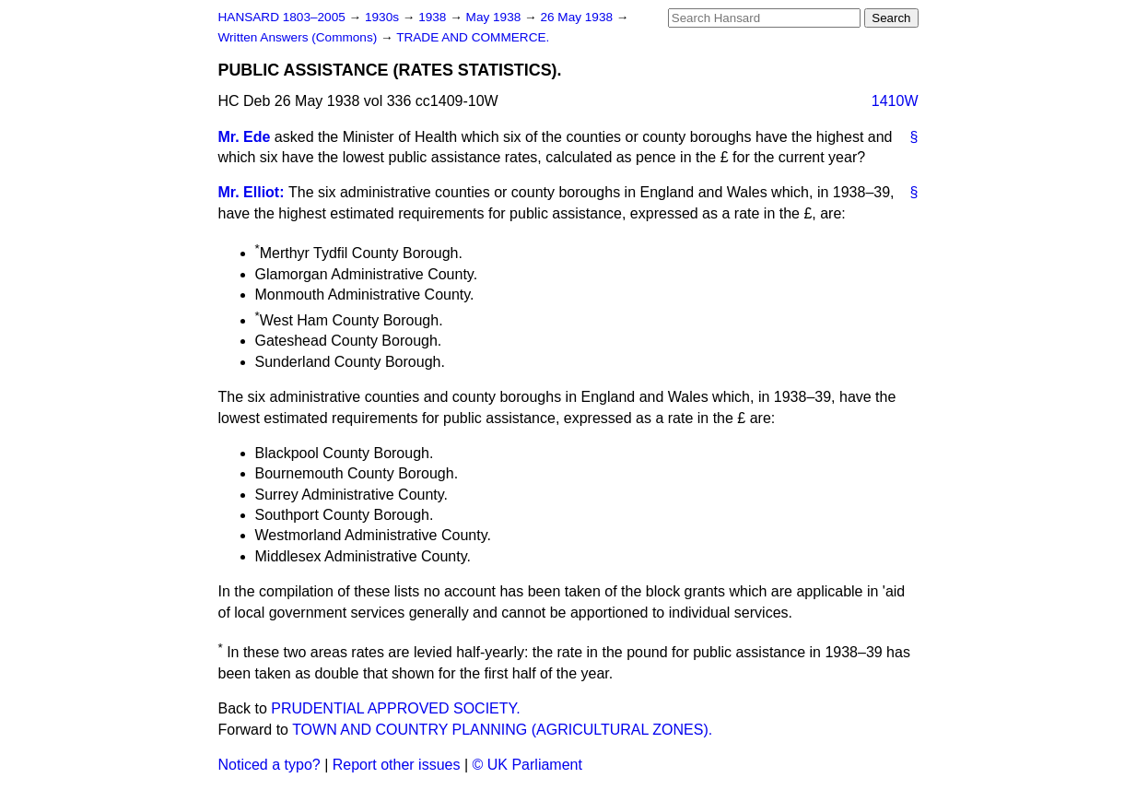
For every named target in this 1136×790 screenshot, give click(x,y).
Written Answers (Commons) (299, 37)
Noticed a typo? (269, 764)
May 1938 (495, 17)
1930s (384, 17)
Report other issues (397, 764)
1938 (434, 17)
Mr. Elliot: (251, 192)
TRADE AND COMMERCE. (472, 37)
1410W (895, 101)
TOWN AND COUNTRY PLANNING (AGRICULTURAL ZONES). (502, 729)
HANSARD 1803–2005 (281, 17)
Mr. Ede (244, 137)
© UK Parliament (527, 764)
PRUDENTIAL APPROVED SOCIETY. (395, 708)
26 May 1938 (577, 17)
